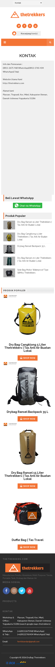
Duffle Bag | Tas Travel (27, 540)
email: (5, 641)
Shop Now (27, 357)
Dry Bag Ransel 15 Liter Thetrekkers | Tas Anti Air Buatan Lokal (27, 476)
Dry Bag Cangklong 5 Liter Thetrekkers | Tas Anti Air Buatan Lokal (32, 237)
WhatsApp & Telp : (8, 633)
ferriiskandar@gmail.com (28, 641)
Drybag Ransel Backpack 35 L (31, 246)
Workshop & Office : (8, 619)
